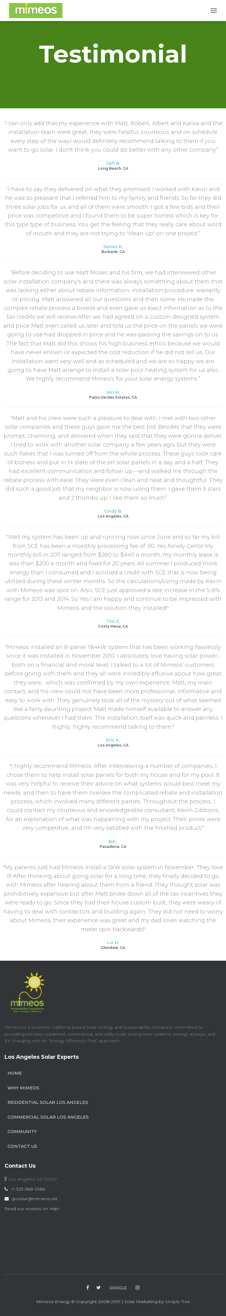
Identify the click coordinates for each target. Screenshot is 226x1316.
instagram (137, 1288)
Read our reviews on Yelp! (32, 1208)
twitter (98, 1288)
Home (15, 1073)
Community (22, 1131)
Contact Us (22, 1146)
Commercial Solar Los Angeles (48, 1117)
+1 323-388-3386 (28, 1189)
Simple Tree (177, 1301)
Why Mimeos (23, 1088)
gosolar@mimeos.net (34, 1198)
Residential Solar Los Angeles (48, 1102)
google (118, 1288)
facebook (87, 1288)
